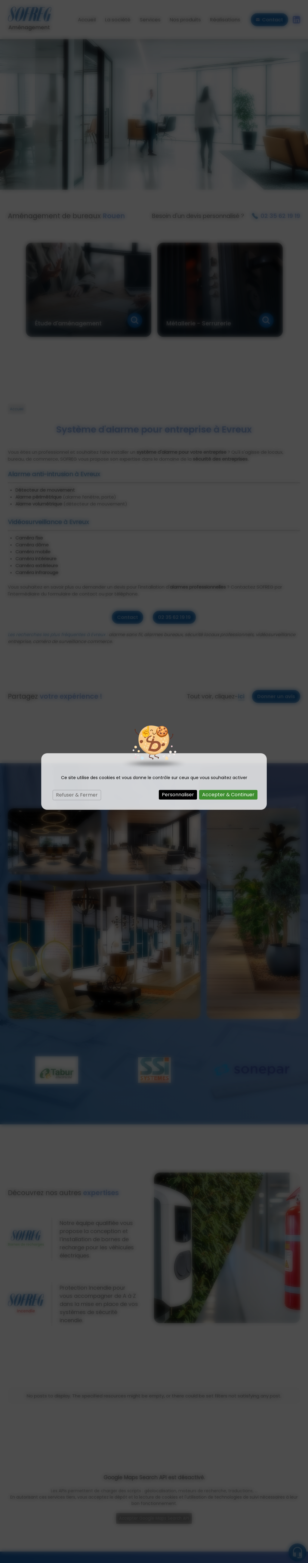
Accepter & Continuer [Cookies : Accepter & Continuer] (228, 794)
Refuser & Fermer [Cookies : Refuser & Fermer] (77, 794)
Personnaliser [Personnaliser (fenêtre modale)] (178, 794)
